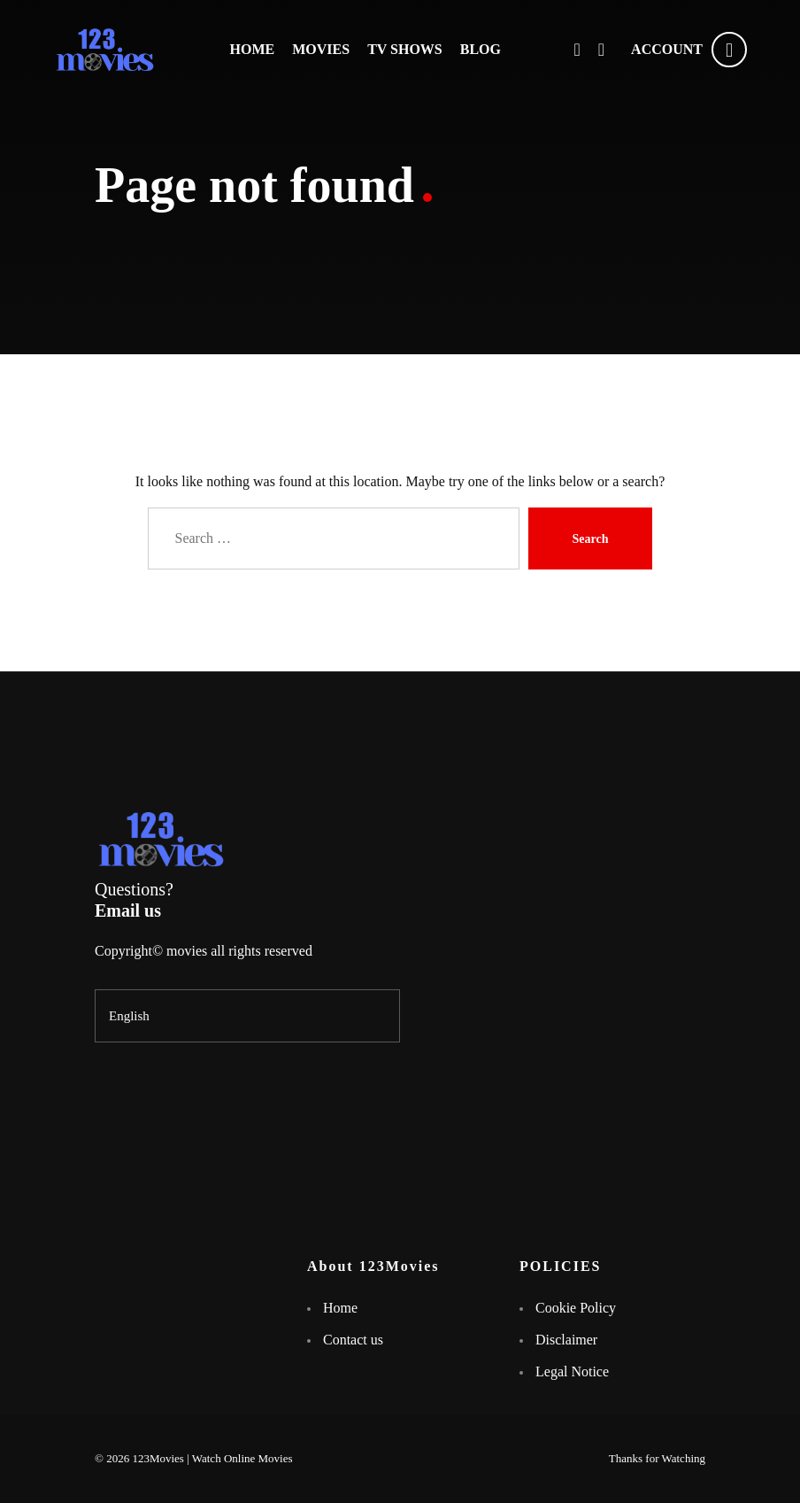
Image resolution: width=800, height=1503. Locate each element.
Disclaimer (566, 1339)
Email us (128, 910)
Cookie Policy (575, 1307)
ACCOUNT (689, 49)
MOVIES (321, 49)
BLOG (480, 49)
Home (340, 1307)
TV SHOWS (404, 49)
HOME (252, 49)
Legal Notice (572, 1371)
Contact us (353, 1339)
